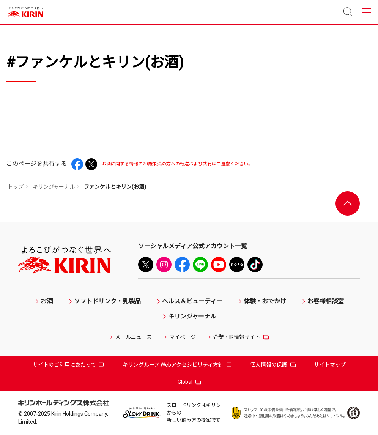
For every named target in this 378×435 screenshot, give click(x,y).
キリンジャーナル (54, 187)
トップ (16, 187)
